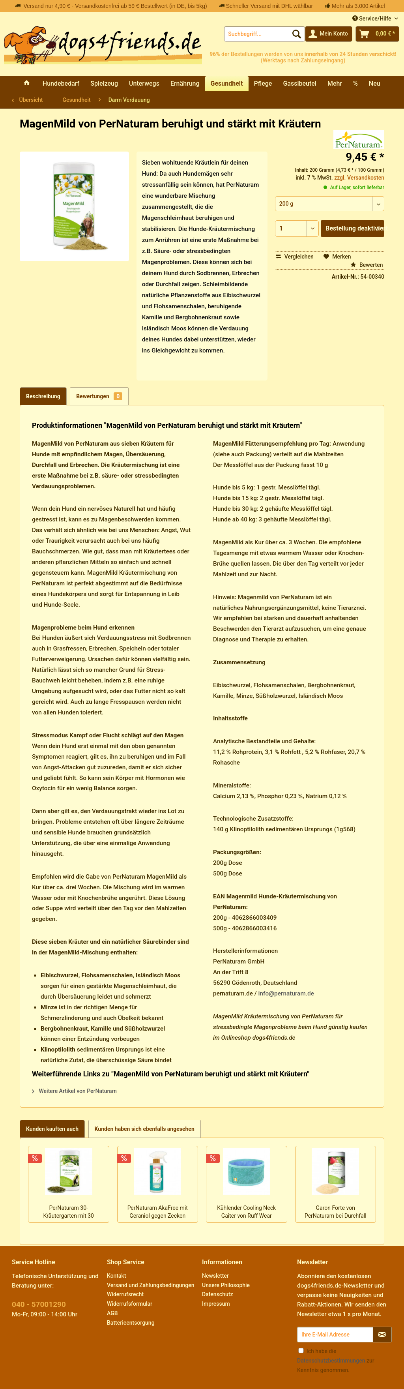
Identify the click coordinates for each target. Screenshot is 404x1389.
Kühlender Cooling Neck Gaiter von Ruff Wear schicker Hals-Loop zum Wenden (246, 1212)
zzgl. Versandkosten (359, 177)
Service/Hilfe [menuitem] (372, 18)
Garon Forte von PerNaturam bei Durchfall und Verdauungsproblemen (335, 1212)
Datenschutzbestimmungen (331, 1360)
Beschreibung (43, 396)
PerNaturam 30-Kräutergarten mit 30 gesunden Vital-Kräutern (68, 1212)
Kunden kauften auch (52, 1129)
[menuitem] (264, 34)
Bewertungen (99, 396)
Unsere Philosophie (226, 1285)
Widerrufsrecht (125, 1294)
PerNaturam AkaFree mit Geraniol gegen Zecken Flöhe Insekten (157, 1212)
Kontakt (116, 1276)
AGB (112, 1313)
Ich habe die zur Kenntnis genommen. (335, 1360)
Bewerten (366, 265)
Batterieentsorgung (131, 1323)
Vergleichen (295, 256)
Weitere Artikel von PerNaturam (74, 1091)
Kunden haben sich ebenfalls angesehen (145, 1129)
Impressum (216, 1304)
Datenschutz (217, 1294)
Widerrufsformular (129, 1304)
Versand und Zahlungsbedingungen (150, 1285)
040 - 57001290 (39, 1304)
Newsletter (215, 1276)
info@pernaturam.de (286, 993)
